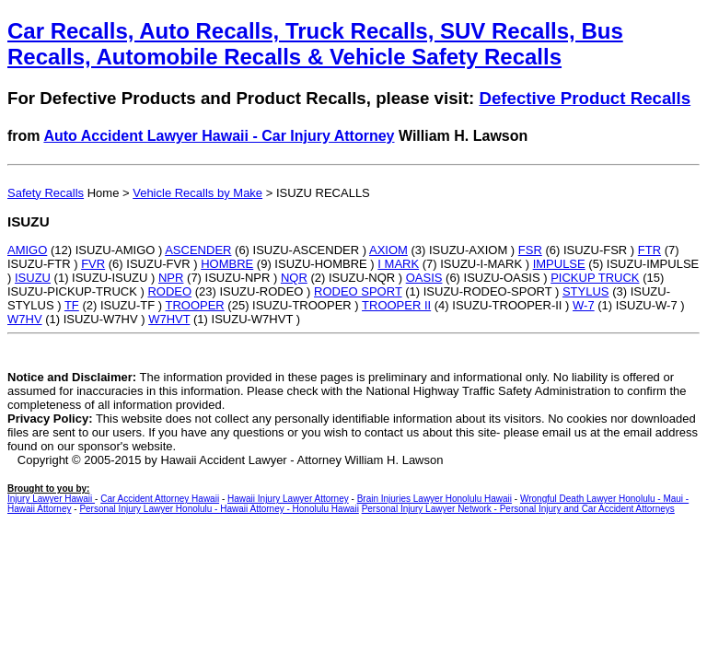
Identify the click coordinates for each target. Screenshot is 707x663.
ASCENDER (198, 250)
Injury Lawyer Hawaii (51, 499)
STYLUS (585, 291)
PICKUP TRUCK (595, 278)
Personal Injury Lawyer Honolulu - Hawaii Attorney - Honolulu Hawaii (218, 509)
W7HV (24, 319)
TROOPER (194, 305)
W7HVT (169, 319)
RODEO (169, 291)
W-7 (584, 305)
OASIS (424, 278)
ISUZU (33, 278)
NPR (170, 278)
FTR (649, 250)
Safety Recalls (45, 193)
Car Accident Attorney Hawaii (159, 499)
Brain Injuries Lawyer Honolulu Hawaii (434, 499)
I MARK (398, 264)
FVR (93, 264)
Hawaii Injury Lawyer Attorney (288, 499)
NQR (294, 278)
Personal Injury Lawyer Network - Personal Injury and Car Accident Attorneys (518, 509)
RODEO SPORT (358, 291)
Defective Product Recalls (584, 98)
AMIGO (27, 250)
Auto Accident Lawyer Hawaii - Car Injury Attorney (218, 136)
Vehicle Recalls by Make (197, 193)
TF (71, 305)
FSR (530, 250)
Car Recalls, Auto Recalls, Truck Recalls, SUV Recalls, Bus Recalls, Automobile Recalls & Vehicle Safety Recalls (315, 43)
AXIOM (388, 250)
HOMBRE (227, 264)
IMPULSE (559, 264)
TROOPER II (396, 305)
